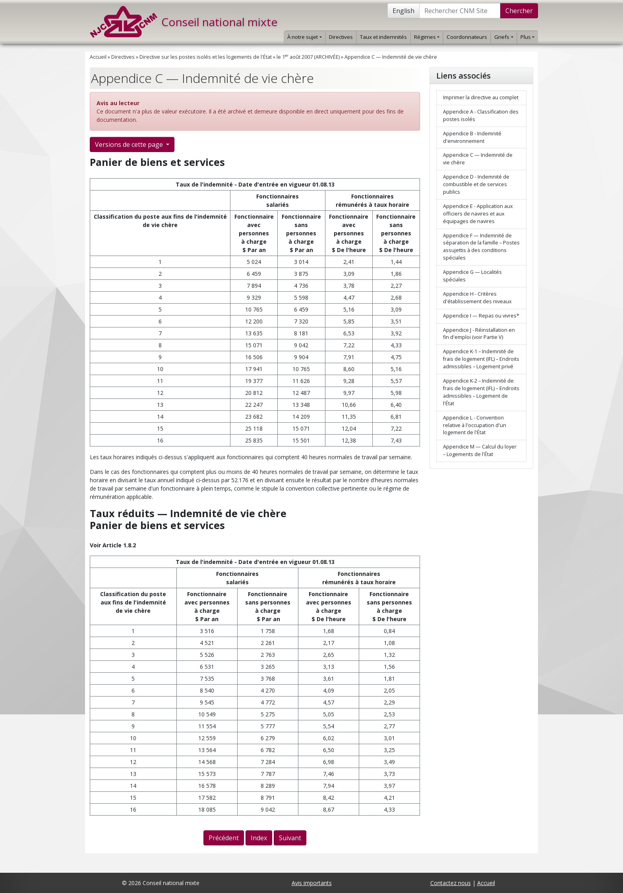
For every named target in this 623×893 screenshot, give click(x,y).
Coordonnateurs (467, 36)
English (403, 10)
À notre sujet (304, 36)
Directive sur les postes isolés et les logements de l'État (205, 57)
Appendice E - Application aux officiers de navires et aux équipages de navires (478, 214)
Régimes (426, 36)
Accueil (98, 57)
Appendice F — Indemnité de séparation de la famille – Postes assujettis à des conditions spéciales (481, 247)
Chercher (519, 10)
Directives (341, 36)
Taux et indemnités (383, 36)
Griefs (503, 36)
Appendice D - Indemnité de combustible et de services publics (476, 184)
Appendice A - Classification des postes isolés (481, 115)
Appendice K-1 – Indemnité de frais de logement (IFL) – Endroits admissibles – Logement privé (481, 359)
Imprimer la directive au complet (481, 97)
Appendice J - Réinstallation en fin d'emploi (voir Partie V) (479, 334)
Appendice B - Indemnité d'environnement (472, 137)
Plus (527, 36)
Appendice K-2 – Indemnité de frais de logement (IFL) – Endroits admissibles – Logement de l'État (481, 392)
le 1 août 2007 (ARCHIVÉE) (308, 57)
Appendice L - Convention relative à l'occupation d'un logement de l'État (474, 425)
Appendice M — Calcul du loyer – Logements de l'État (480, 450)
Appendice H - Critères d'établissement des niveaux (477, 298)
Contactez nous (450, 883)
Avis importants (312, 883)
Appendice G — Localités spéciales (472, 276)
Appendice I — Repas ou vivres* (481, 315)
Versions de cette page (129, 144)
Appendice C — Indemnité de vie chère (390, 57)
